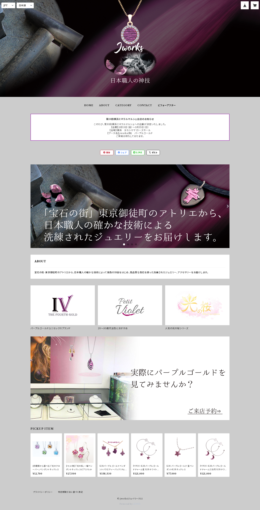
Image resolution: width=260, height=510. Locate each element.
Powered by (130, 504)
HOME (88, 105)
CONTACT (144, 105)
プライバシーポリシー (43, 492)
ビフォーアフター (167, 105)
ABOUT (104, 105)
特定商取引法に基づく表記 (70, 492)
